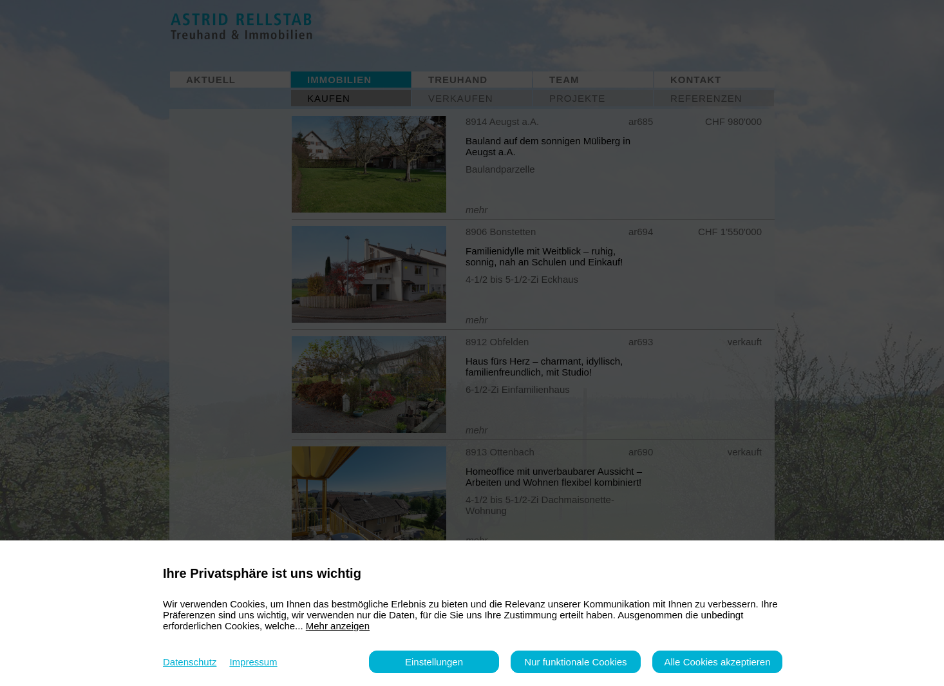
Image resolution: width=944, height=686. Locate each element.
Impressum (253, 661)
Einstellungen (434, 661)
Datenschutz (189, 661)
